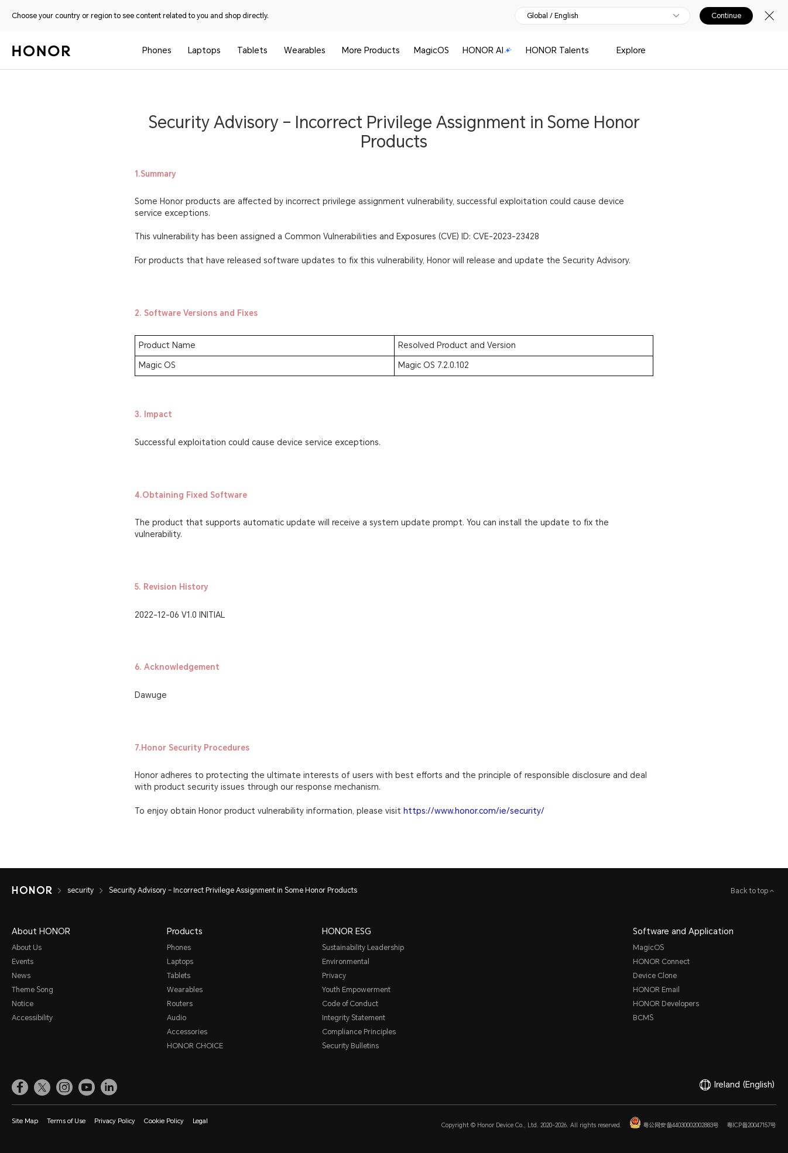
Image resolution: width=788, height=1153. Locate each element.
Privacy (334, 976)
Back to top (750, 891)
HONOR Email (656, 990)
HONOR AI (487, 50)
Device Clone (655, 976)
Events (22, 962)
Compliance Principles (359, 1032)
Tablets (252, 50)
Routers (180, 1004)
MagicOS (431, 50)
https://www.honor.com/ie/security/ (473, 811)
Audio (176, 1018)
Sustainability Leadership (363, 948)
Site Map (25, 1121)
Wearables (305, 50)
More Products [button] (371, 50)
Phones (157, 50)
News (21, 976)
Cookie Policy (164, 1121)
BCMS (643, 1018)
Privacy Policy (114, 1121)
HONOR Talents (557, 50)
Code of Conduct (350, 1004)
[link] (20, 1087)
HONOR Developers (666, 1004)
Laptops (204, 50)
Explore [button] (631, 50)
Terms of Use (66, 1121)
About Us (27, 948)
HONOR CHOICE (195, 1046)
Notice (22, 1004)
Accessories (187, 1032)
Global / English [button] (552, 16)
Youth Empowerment (356, 990)
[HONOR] (39, 890)
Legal (200, 1121)
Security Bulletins (350, 1046)
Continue (726, 16)
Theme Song (32, 990)
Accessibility (32, 1018)
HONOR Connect (661, 962)
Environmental (345, 962)
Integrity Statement (353, 1018)
